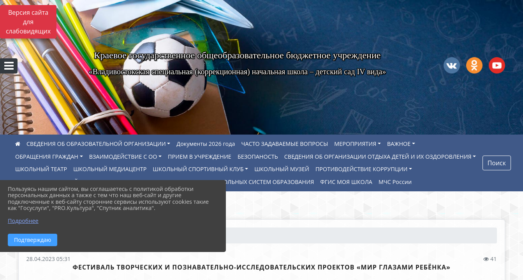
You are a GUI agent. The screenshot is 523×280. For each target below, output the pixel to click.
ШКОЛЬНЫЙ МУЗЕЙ (281, 169)
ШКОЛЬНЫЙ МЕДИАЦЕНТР (109, 169)
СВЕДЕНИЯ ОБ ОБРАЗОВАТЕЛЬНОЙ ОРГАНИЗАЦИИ (96, 143)
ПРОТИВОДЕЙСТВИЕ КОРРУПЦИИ (361, 169)
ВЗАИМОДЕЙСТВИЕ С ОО (123, 156)
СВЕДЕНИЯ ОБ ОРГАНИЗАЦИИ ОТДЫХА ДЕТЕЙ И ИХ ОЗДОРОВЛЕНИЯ (378, 156)
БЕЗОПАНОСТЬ (258, 156)
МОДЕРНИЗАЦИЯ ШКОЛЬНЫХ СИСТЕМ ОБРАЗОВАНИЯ (240, 182)
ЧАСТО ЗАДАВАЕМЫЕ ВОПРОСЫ (284, 143)
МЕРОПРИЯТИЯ (355, 143)
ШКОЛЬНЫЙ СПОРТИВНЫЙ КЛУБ (198, 169)
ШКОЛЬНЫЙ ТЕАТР (41, 169)
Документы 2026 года (205, 143)
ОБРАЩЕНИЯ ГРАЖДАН (46, 156)
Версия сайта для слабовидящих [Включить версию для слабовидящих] (28, 21)
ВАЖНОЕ (398, 143)
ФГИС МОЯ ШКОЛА (346, 182)
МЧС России (395, 182)
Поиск (497, 163)
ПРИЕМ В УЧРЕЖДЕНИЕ (199, 156)
